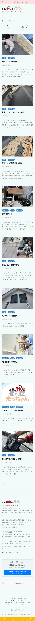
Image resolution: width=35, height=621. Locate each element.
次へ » (5, 484)
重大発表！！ (7, 214)
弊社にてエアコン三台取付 (12, 459)
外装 (4, 58)
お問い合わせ (17, 2)
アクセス (25, 2)
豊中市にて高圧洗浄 (9, 62)
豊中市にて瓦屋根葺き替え (12, 163)
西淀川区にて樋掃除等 (10, 265)
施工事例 (11, 58)
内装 (12, 210)
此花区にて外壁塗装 (9, 316)
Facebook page (19, 583)
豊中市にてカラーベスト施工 (13, 112)
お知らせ (5, 210)
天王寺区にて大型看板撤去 (12, 410)
